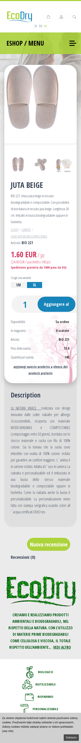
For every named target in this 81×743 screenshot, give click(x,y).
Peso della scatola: (21, 348)
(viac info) (7, 731)
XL (34, 284)
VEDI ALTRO (62, 647)
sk (35, 26)
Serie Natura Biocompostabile (29, 236)
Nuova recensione (49, 544)
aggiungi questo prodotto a (32, 366)
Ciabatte (26, 229)
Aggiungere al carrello (56, 306)
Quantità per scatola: (22, 357)
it (45, 26)
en (40, 26)
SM (18, 284)
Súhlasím (71, 737)
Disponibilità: (18, 321)
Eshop (14, 229)
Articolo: (15, 339)
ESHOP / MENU (25, 43)
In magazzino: (18, 330)
